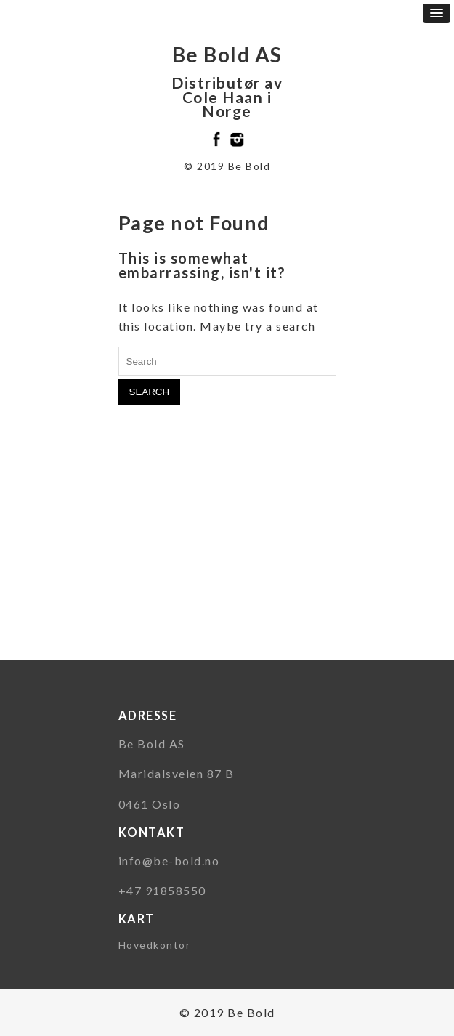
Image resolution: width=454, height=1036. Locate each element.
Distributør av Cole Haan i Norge (227, 96)
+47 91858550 (162, 890)
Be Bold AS (227, 54)
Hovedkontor (154, 945)
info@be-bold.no (169, 860)
